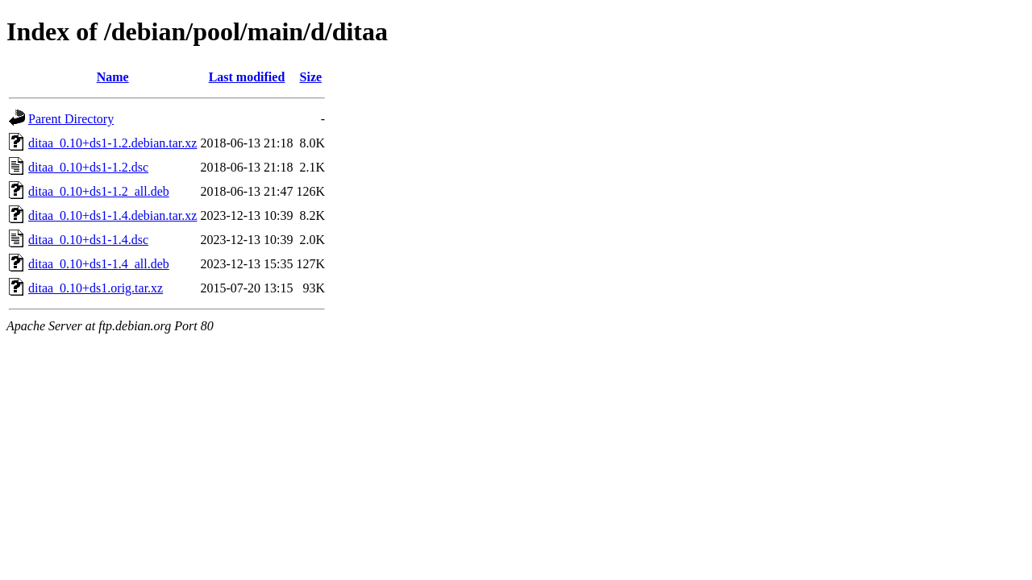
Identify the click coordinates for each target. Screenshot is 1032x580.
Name (113, 77)
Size (311, 77)
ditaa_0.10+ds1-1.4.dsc (88, 239)
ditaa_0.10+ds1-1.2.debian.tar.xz (112, 143)
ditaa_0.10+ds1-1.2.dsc (88, 167)
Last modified (247, 77)
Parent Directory (71, 119)
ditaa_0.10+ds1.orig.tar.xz (95, 288)
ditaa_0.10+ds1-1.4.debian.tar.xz (112, 215)
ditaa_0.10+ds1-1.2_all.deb (98, 191)
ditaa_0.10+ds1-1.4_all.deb (98, 264)
